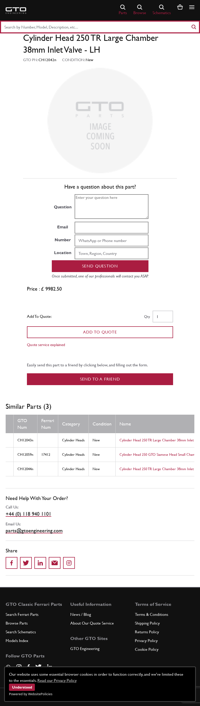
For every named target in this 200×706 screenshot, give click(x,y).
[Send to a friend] (55, 563)
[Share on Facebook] (11, 563)
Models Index (17, 640)
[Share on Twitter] (26, 563)
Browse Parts (17, 623)
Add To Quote (100, 332)
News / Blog (80, 614)
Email (62, 227)
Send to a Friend (100, 379)
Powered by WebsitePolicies (30, 694)
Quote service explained (46, 344)
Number (63, 239)
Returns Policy (147, 631)
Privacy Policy (146, 640)
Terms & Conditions (151, 614)
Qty (147, 316)
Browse (139, 10)
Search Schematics (21, 631)
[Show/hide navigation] (192, 7)
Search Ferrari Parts (22, 614)
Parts (123, 10)
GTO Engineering (84, 648)
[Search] (193, 27)
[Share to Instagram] (69, 563)
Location (62, 252)
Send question (100, 266)
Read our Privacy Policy (57, 680)
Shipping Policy (147, 623)
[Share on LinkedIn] (40, 563)
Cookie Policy (146, 649)
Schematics (162, 10)
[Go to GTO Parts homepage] (16, 10)
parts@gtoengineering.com (34, 530)
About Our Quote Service (92, 623)
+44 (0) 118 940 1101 (28, 514)
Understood (22, 687)
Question (63, 207)
